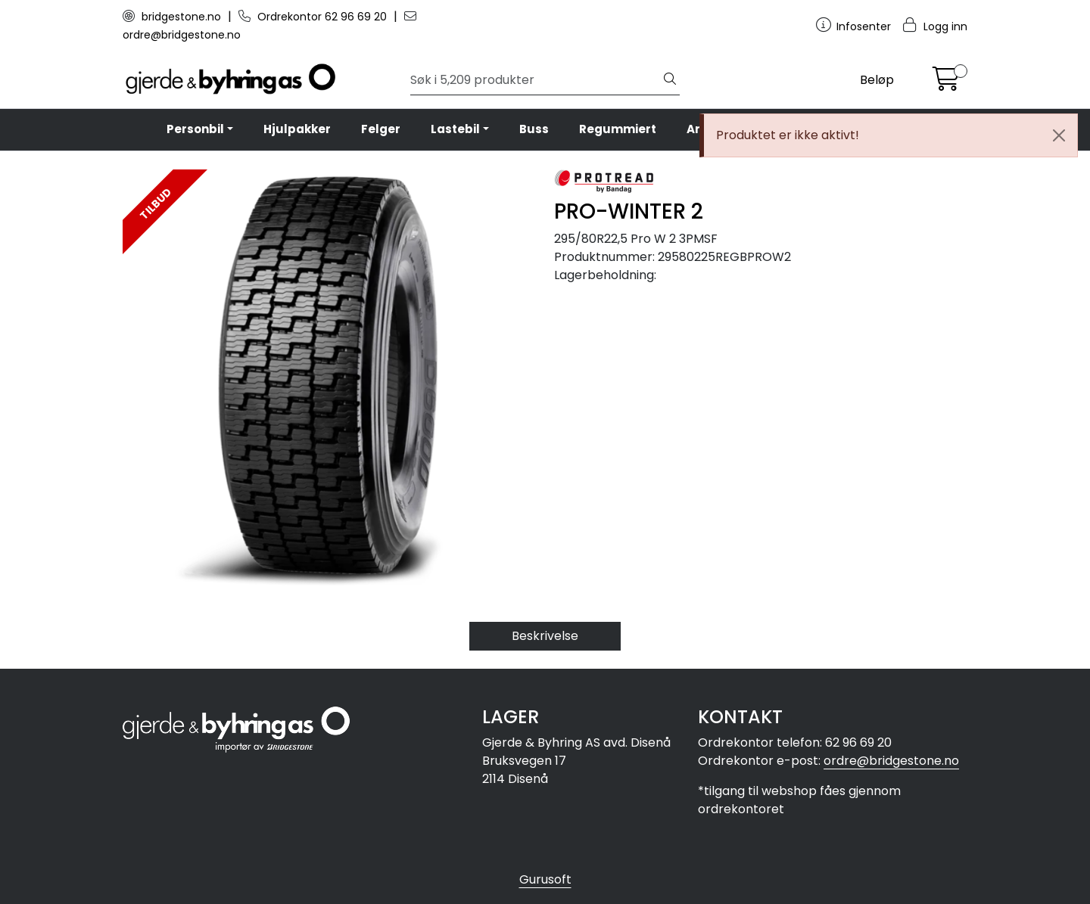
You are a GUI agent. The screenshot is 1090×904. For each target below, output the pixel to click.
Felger (380, 129)
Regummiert (617, 129)
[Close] (1059, 135)
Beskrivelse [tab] (545, 636)
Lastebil (455, 129)
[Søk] (535, 80)
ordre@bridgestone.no (891, 760)
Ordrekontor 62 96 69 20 (314, 16)
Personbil (195, 129)
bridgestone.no (173, 16)
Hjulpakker (297, 129)
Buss (534, 129)
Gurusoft (545, 879)
